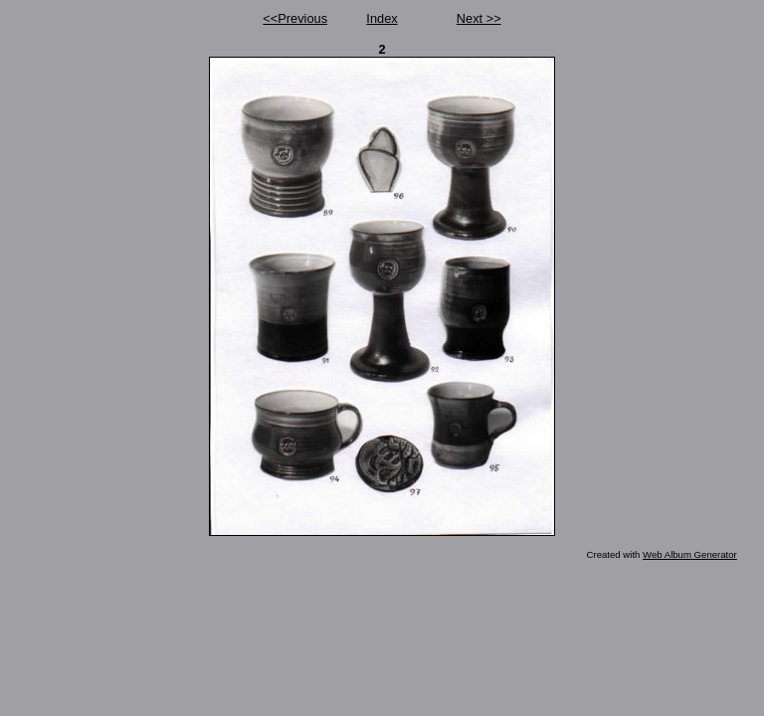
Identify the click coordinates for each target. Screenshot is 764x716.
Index (381, 18)
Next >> (479, 18)
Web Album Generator (690, 554)
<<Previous (295, 18)
